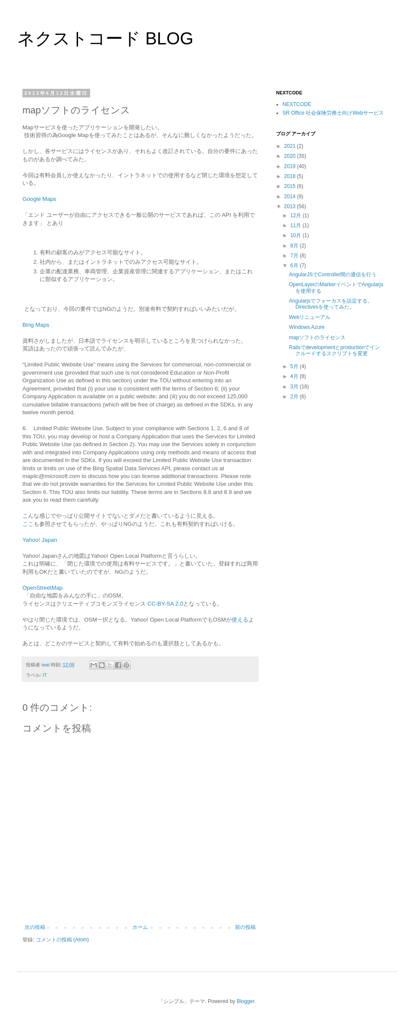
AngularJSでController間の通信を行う (332, 275)
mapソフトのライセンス (317, 337)
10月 (296, 235)
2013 (290, 206)
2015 (290, 186)
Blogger (245, 1001)
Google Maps (39, 199)
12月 (296, 216)
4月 (295, 376)
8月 (295, 246)
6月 (295, 266)
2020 (290, 156)
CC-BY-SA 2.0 (165, 603)
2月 (295, 397)
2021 (290, 146)
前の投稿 (245, 927)
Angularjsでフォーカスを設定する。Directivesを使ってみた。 (331, 304)
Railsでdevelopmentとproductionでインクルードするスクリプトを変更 (334, 350)
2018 (290, 176)
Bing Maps (35, 325)
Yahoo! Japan (39, 540)
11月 (296, 225)
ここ (28, 524)
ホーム (140, 927)
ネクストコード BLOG (105, 38)
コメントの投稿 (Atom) (62, 940)
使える (240, 619)
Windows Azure (307, 327)
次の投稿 (35, 927)
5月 (295, 366)
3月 (295, 387)
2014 (290, 197)
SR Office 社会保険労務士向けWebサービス (333, 113)
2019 (290, 166)
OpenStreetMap (42, 587)
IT (45, 675)
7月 (295, 256)
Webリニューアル (309, 317)
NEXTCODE (296, 104)
